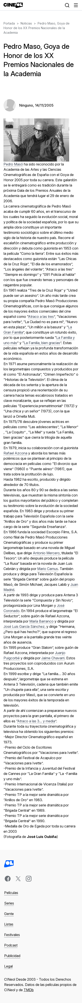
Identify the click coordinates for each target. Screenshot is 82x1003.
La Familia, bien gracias (42, 343)
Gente (9, 913)
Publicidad (12, 956)
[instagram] (28, 878)
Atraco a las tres (41, 316)
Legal (8, 966)
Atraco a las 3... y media (36, 721)
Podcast (10, 945)
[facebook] (7, 878)
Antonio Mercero (46, 553)
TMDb (29, 990)
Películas (11, 892)
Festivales (12, 935)
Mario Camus (47, 569)
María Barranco (41, 621)
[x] (18, 878)
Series (9, 903)
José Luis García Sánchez (24, 626)
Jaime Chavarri (53, 658)
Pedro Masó (13, 164)
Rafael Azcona (15, 453)
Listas (8, 924)
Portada (9, 23)
